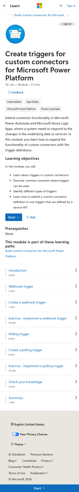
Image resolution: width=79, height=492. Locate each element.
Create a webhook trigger (27, 302)
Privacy (46, 461)
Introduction (18, 270)
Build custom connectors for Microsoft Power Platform (40, 15)
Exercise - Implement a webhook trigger (38, 318)
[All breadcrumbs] (8, 15)
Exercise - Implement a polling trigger (36, 366)
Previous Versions (41, 454)
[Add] (30, 217)
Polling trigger (19, 334)
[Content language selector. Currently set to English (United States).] (27, 424)
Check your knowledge (25, 382)
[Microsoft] (39, 5)
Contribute (29, 461)
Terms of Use (16, 473)
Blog (11, 461)
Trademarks (37, 473)
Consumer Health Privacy (24, 467)
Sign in (71, 6)
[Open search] (61, 5)
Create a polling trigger (25, 350)
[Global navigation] (4, 5)
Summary (16, 398)
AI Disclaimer (16, 454)
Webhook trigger (21, 286)
